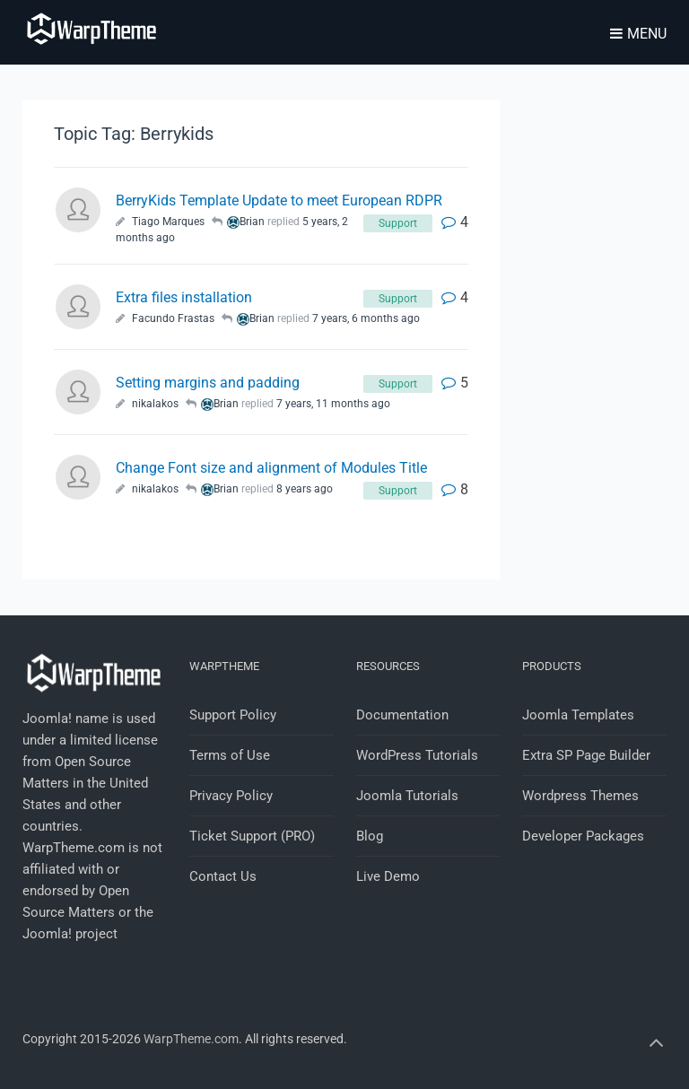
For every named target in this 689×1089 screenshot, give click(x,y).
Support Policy (232, 715)
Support (398, 223)
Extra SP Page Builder (586, 755)
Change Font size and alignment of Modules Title (271, 467)
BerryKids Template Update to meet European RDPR (279, 200)
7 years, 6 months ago (366, 318)
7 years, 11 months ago (333, 403)
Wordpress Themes (580, 796)
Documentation (402, 715)
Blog (369, 836)
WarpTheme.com (191, 1039)
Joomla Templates (578, 715)
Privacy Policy (231, 796)
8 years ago (304, 489)
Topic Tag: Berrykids (134, 133)
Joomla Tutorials (407, 796)
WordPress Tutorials (417, 755)
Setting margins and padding (208, 382)
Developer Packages (583, 836)
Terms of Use (229, 755)
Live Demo (388, 876)
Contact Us (223, 876)
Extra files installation (184, 297)
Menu (638, 33)
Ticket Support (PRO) (252, 836)
